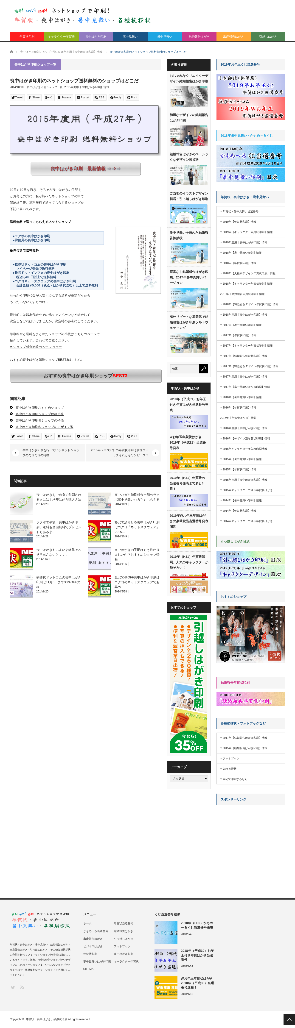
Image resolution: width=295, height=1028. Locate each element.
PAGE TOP (289, 1019)
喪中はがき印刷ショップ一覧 (45, 87)
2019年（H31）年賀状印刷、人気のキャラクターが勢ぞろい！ (189, 562)
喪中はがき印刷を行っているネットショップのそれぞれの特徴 (50, 452)
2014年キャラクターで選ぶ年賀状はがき (248, 521)
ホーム (87, 923)
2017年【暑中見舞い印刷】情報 (242, 325)
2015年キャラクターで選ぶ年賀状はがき (248, 490)
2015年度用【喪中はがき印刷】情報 (86, 87)
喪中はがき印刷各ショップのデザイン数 (44, 427)
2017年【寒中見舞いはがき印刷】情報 (246, 387)
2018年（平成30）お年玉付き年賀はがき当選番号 (197, 955)
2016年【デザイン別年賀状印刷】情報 (246, 438)
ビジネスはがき (93, 946)
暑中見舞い (164, 36)
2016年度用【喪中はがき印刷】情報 (245, 428)
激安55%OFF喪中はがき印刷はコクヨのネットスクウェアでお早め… (137, 582)
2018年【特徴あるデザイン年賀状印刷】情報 (250, 304)
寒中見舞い (130, 36)
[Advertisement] (250, 837)
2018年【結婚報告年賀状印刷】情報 (242, 294)
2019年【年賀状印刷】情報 (239, 221)
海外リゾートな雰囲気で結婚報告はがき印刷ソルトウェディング (189, 322)
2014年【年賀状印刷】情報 (239, 510)
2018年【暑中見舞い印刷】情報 (242, 252)
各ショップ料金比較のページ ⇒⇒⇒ (36, 347)
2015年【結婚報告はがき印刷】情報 (245, 748)
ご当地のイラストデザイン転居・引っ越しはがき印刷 (189, 196)
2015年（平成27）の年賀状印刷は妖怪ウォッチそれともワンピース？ (120, 452)
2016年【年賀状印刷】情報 (239, 407)
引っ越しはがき (123, 938)
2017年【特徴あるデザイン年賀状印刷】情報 (250, 366)
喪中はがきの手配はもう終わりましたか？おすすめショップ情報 (137, 554)
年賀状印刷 (27, 36)
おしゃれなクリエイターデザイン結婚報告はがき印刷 (189, 78)
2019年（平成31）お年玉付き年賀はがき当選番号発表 (189, 404)
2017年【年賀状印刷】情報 (239, 335)
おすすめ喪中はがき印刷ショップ (85, 375)
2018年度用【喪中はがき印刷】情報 (245, 314)
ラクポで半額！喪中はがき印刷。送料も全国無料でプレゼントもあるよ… (58, 527)
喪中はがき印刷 (95, 36)
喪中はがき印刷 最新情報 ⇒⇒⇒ (86, 168)
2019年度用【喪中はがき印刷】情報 (245, 242)
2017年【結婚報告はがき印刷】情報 (245, 737)
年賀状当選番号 (123, 923)
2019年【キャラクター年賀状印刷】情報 (248, 232)
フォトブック (231, 758)
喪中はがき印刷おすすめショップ (40, 407)
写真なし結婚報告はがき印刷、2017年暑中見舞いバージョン (189, 277)
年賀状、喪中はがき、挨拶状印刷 (46, 1019)
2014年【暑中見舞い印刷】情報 (242, 500)
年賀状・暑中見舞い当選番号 (240, 211)
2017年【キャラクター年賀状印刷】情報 (248, 345)
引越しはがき (268, 36)
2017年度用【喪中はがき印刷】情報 (245, 376)
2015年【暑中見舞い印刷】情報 (242, 459)
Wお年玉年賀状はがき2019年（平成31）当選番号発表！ (188, 442)
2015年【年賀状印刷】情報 (239, 469)
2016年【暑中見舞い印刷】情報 (242, 397)
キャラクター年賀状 (61, 36)
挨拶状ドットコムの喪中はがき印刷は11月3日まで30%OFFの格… (58, 582)
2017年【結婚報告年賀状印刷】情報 (245, 356)
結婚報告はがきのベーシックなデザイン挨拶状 (189, 156)
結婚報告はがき (199, 36)
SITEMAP (89, 969)
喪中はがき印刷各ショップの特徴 (40, 420)
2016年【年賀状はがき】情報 (238, 418)
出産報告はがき (233, 36)
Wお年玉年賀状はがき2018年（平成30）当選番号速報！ (197, 983)
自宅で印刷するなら (235, 779)
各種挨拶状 (229, 768)
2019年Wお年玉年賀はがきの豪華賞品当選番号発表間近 (189, 521)
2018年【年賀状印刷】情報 (239, 263)
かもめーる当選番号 (95, 931)
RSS (22, 987)
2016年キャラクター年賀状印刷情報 (245, 448)
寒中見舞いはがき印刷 (97, 961)
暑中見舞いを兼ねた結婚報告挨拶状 (189, 235)
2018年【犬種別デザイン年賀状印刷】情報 (249, 273)
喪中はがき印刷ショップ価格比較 (40, 414)
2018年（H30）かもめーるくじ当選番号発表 (197, 925)
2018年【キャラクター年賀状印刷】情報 (248, 283)
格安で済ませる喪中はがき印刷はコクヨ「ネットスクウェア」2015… (137, 527)
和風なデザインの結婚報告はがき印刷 (189, 117)
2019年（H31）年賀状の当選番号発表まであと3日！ (187, 483)
